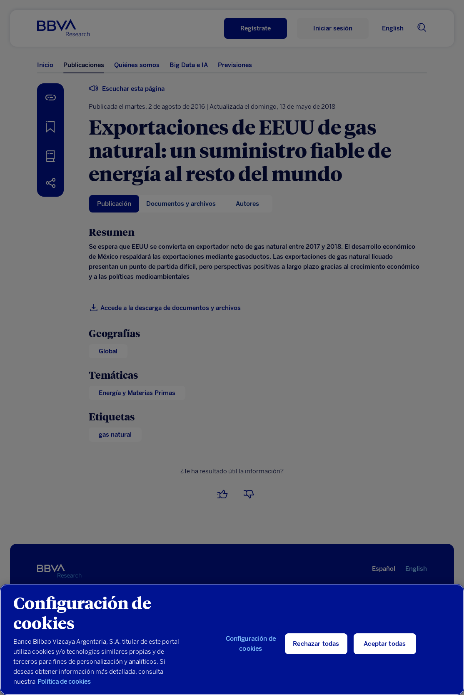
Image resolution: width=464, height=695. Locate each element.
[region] (232, 639)
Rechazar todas (316, 644)
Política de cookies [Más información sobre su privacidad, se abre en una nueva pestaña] (64, 681)
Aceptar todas (385, 644)
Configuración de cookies (251, 643)
